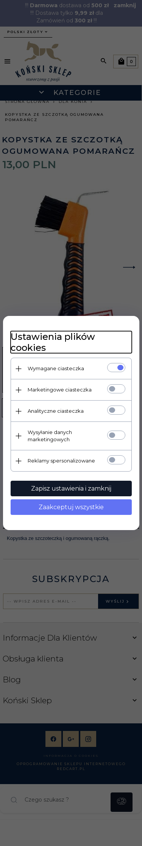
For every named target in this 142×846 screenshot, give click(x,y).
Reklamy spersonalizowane (61, 461)
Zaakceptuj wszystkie (71, 507)
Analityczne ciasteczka (56, 411)
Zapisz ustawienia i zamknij (71, 488)
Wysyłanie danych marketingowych (50, 435)
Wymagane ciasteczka (56, 368)
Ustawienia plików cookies (53, 342)
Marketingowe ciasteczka (60, 390)
